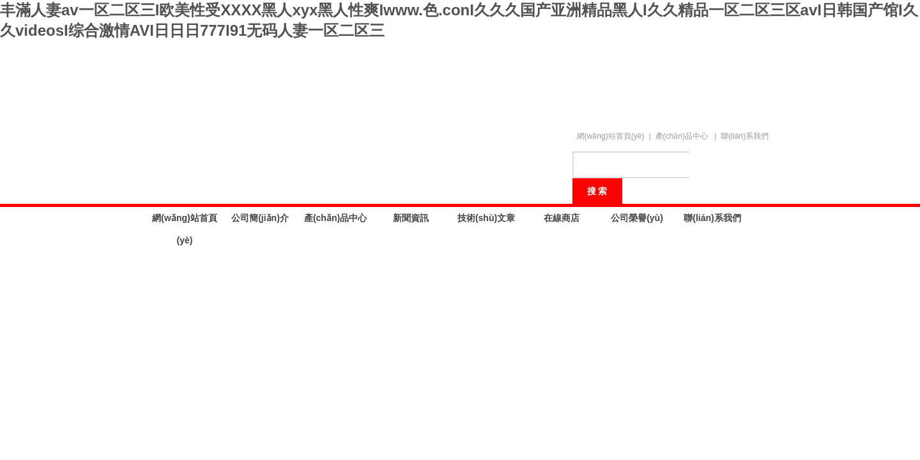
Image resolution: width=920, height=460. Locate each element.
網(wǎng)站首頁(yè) (611, 136)
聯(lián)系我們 (745, 136)
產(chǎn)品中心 (682, 136)
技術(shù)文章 (486, 218)
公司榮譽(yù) (637, 218)
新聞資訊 (411, 218)
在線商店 (561, 218)
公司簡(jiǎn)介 (260, 218)
